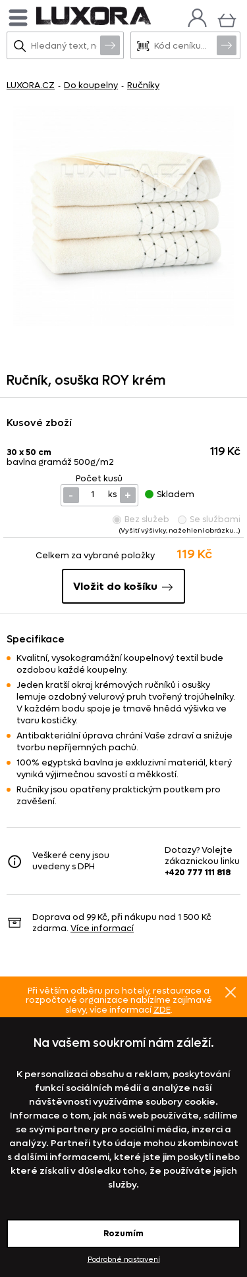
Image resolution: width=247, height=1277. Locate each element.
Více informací (102, 928)
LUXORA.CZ (31, 85)
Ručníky (143, 85)
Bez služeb (141, 519)
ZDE (162, 1009)
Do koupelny (91, 85)
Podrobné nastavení (124, 1260)
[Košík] (226, 19)
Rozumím (123, 1233)
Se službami (209, 519)
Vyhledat (110, 44)
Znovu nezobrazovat (230, 992)
